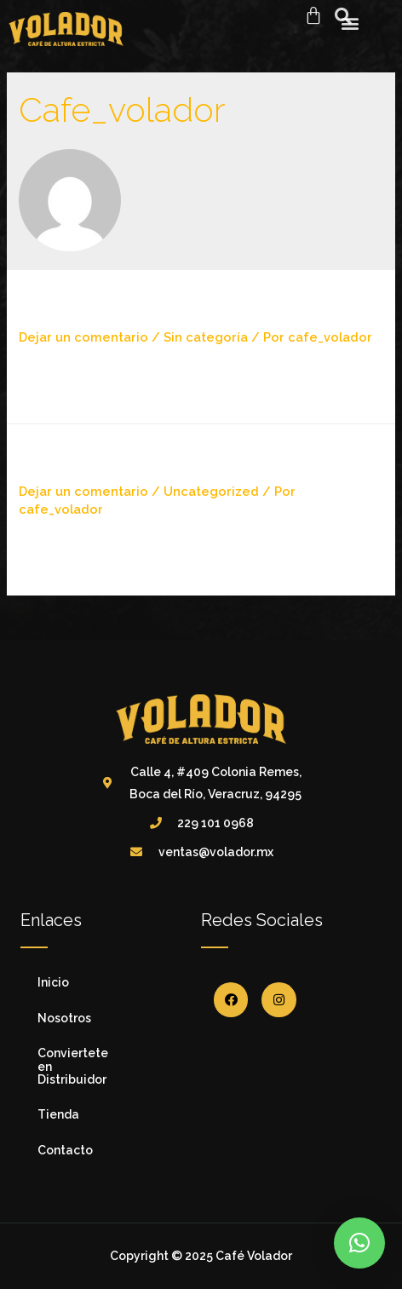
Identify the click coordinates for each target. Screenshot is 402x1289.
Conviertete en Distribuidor (72, 1066)
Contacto (65, 1150)
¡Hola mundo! (97, 306)
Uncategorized (211, 491)
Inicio (53, 982)
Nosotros (64, 1018)
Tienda (58, 1114)
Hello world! (91, 460)
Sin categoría (206, 337)
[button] (359, 1243)
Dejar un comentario (83, 337)
